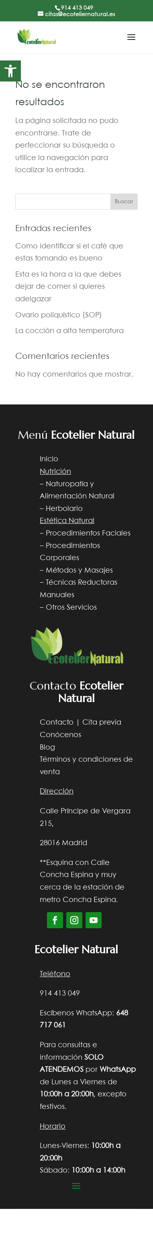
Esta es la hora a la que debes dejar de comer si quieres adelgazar (68, 287)
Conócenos (60, 735)
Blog (47, 747)
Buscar (124, 201)
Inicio (49, 459)
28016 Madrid (63, 843)
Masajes (98, 570)
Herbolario (64, 509)
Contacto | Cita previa (80, 722)
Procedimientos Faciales (88, 533)
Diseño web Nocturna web (91, 1198)
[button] (10, 70)
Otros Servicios (71, 607)
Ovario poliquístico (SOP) (58, 315)
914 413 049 (77, 8)
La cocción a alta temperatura (69, 331)
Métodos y (64, 570)
